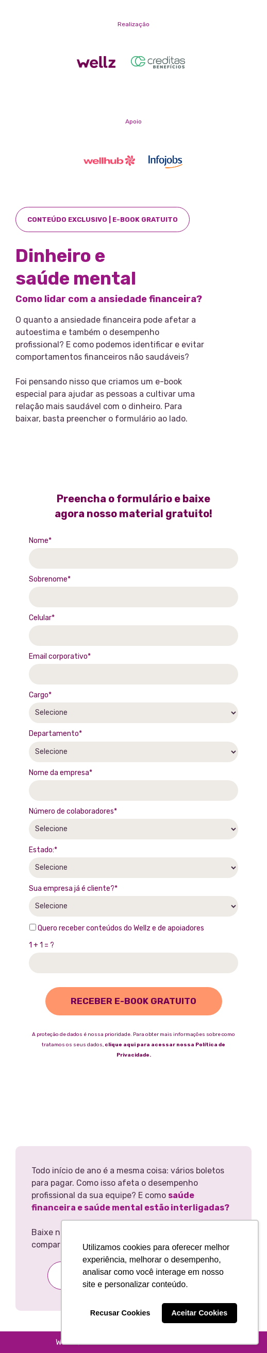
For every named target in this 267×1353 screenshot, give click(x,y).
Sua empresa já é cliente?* (73, 888)
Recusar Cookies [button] (120, 1313)
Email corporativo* (60, 656)
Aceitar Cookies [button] (199, 1313)
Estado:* (43, 850)
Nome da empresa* (60, 772)
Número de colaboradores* (73, 811)
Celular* (42, 617)
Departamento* (55, 733)
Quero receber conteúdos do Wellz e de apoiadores (116, 928)
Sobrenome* (50, 579)
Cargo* (40, 695)
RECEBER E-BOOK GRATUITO (133, 1001)
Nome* (40, 540)
